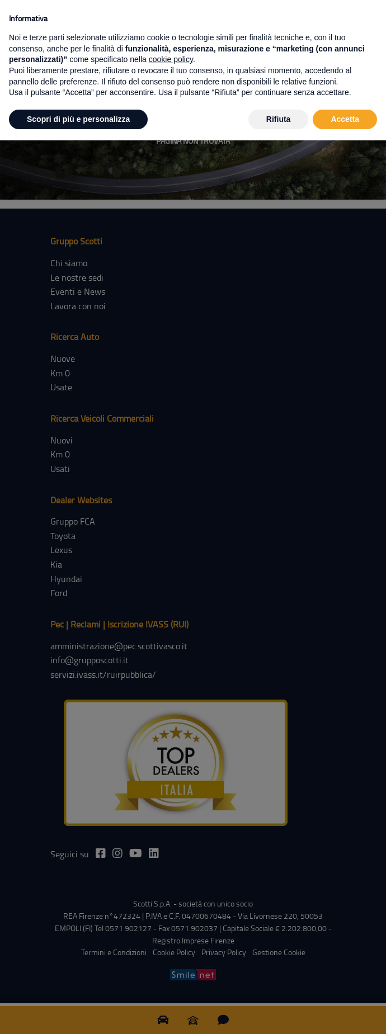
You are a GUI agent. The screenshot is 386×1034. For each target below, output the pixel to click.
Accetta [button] (345, 119)
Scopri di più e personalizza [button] (78, 119)
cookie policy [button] (171, 59)
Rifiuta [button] (278, 119)
